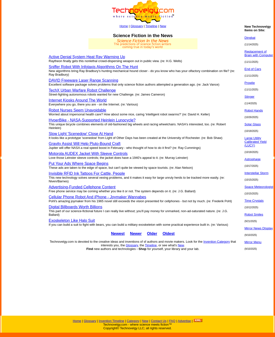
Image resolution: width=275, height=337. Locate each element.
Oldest (169, 234)
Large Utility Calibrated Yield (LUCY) (255, 141)
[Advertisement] (20, 97)
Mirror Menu (252, 242)
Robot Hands (253, 110)
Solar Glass (252, 124)
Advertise (184, 321)
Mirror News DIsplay (258, 228)
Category (133, 321)
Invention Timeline (111, 321)
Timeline (151, 26)
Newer (136, 234)
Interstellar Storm (256, 173)
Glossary (137, 26)
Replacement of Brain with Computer (258, 53)
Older (152, 234)
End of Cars (252, 69)
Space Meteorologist (258, 187)
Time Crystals (254, 200)
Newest (118, 234)
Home (123, 26)
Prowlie (249, 83)
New (163, 26)
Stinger (249, 96)
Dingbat (249, 38)
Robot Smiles (253, 214)
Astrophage (252, 159)
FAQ (172, 321)
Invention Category (216, 241)
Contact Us (158, 321)
